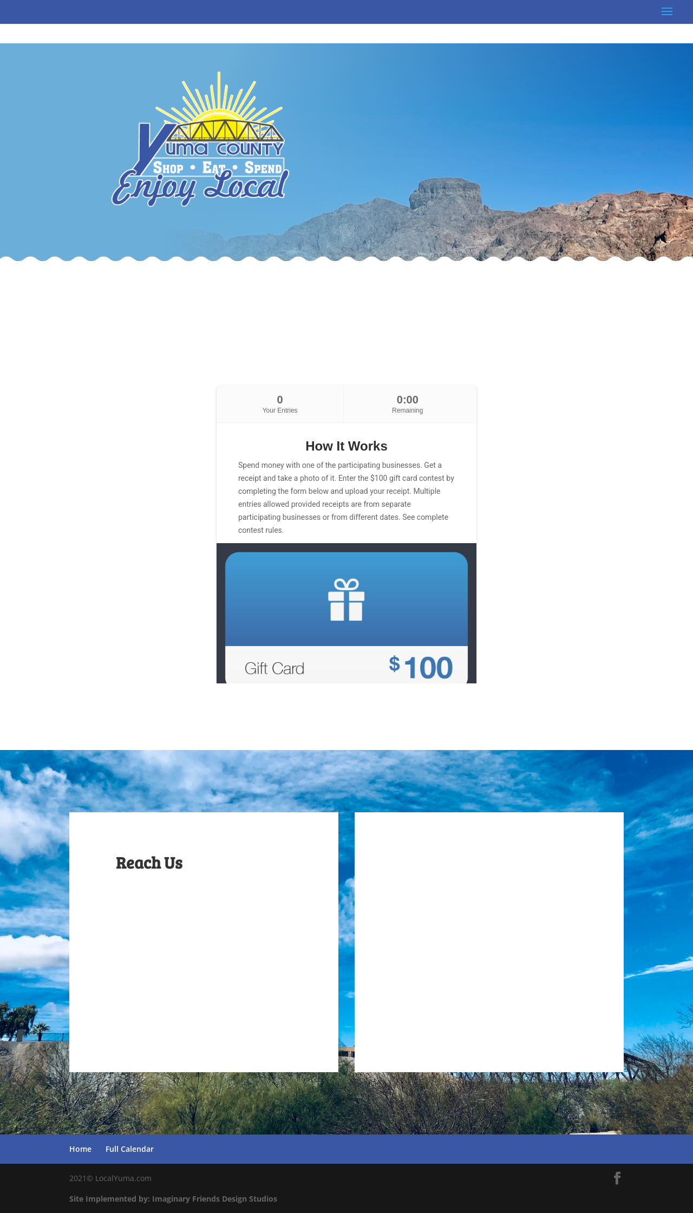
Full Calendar (130, 1149)
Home (80, 1149)
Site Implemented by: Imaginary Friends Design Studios (173, 1199)
